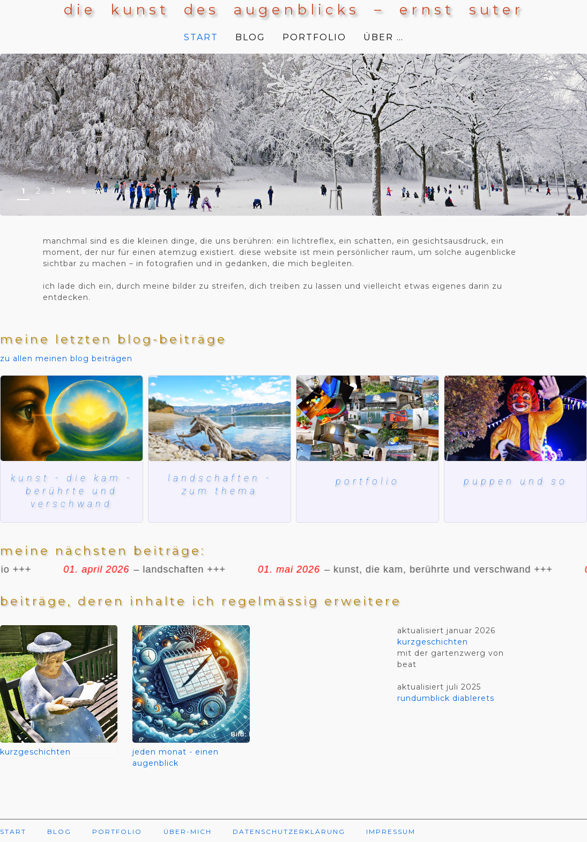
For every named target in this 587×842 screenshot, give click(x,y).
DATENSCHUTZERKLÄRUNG (289, 832)
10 (159, 191)
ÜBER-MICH (188, 832)
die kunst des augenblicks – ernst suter (294, 10)
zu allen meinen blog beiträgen (66, 358)
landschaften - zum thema (220, 484)
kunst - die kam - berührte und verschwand (71, 491)
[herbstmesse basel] (515, 418)
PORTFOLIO (314, 37)
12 (188, 191)
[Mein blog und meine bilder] (367, 418)
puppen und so (516, 481)
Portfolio (368, 481)
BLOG (250, 37)
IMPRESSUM (390, 832)
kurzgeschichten (35, 752)
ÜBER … (383, 37)
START (201, 37)
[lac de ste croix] (219, 418)
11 (173, 191)
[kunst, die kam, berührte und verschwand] (72, 418)
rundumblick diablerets (445, 698)
